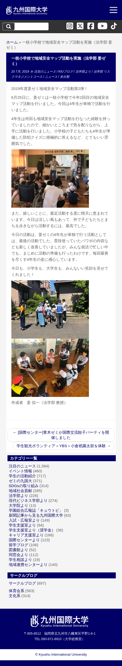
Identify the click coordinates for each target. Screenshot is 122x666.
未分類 (64, 77)
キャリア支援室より (26, 535)
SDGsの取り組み (24, 485)
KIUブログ (66, 71)
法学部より (83, 71)
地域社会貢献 (20, 490)
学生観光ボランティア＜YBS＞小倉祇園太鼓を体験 (64, 446)
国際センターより (24, 540)
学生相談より (20, 559)
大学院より (18, 505)
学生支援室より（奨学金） (32, 530)
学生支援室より (22, 525)
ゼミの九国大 (20, 481)
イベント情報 (20, 471)
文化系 (14, 595)
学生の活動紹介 (22, 476)
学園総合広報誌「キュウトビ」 (36, 510)
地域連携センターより (28, 564)
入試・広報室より (24, 520)
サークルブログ (22, 583)
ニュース (51, 77)
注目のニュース (45, 71)
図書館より (18, 550)
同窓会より (18, 554)
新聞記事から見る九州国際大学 (36, 515)
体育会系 (16, 590)
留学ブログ (18, 545)
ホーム (12, 42)
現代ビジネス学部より (28, 500)
